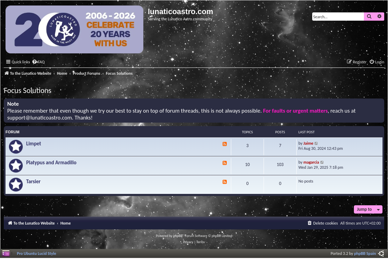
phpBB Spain (365, 253)
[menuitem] (38, 62)
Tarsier (33, 181)
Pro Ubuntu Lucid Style (36, 253)
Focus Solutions (27, 90)
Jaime (309, 143)
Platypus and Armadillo (51, 162)
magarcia (311, 162)
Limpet (33, 144)
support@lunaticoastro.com (39, 117)
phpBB (178, 236)
